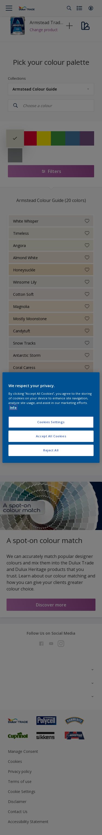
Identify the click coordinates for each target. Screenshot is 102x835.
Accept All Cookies (51, 436)
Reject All (51, 450)
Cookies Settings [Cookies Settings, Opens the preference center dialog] (51, 422)
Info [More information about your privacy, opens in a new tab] (13, 407)
